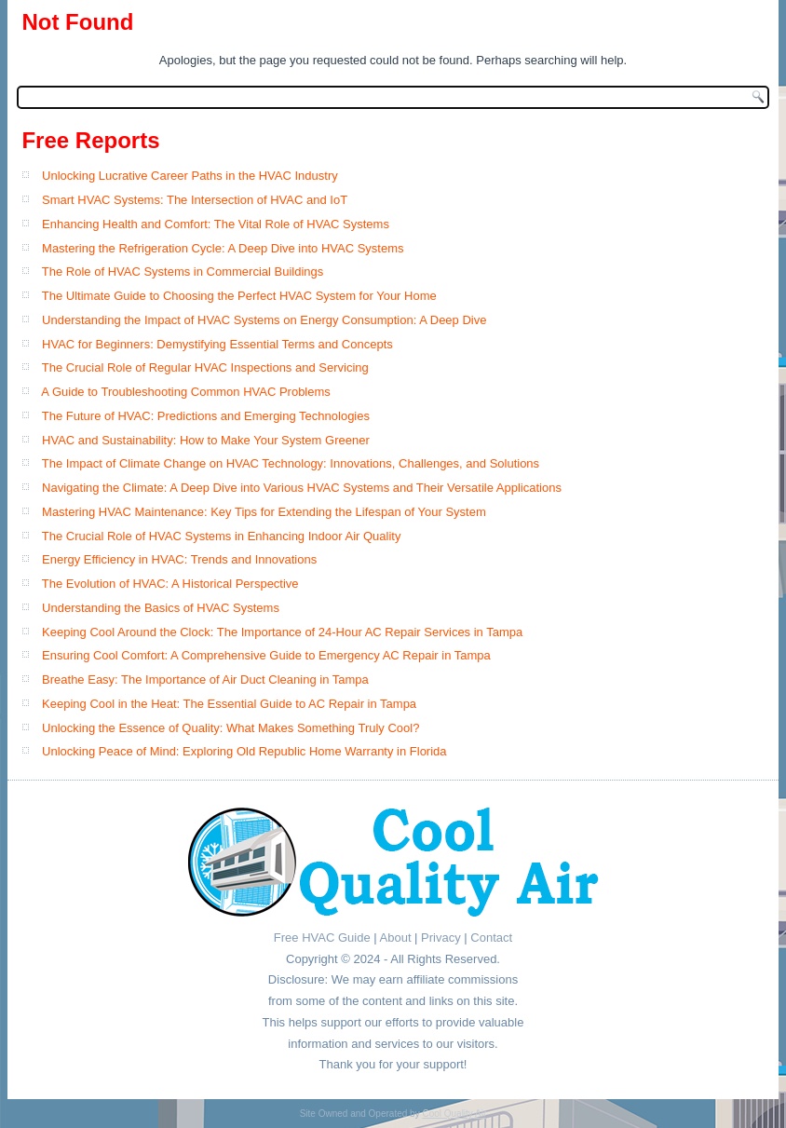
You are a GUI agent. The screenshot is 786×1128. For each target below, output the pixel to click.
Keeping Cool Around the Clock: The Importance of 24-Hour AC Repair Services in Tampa (282, 632)
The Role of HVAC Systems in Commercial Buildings (182, 272)
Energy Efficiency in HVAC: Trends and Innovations (179, 559)
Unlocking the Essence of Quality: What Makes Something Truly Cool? (230, 728)
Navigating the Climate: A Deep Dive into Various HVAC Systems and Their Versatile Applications (302, 488)
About (396, 938)
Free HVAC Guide (322, 938)
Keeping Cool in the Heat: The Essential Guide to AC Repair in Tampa (229, 704)
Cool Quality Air (454, 1113)
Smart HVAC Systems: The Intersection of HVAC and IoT (194, 200)
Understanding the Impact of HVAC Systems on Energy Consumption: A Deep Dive (264, 320)
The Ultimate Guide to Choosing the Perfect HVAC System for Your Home (239, 296)
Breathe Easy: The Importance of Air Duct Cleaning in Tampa (205, 679)
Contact (491, 938)
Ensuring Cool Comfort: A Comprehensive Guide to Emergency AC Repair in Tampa (266, 655)
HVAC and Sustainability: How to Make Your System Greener (206, 440)
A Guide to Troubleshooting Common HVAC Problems (185, 392)
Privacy (441, 938)
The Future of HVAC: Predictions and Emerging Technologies (206, 416)
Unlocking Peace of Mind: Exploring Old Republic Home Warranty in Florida (244, 751)
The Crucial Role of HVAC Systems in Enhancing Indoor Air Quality (221, 536)
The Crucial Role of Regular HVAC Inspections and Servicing (205, 367)
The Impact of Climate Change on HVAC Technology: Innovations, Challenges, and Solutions (290, 463)
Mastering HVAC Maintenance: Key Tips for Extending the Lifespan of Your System (264, 512)
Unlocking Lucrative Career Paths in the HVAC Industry (190, 176)
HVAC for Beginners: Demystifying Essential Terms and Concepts (217, 344)
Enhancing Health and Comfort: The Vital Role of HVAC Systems (215, 224)
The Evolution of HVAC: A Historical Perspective (170, 584)
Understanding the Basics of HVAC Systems (160, 608)
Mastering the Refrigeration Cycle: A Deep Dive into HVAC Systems (222, 248)
